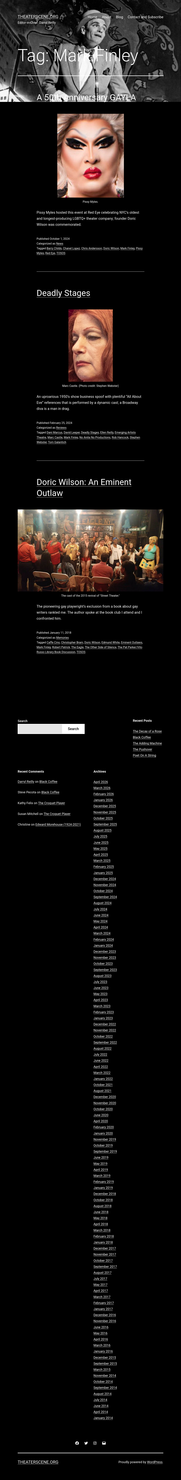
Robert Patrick (61, 647)
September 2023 (105, 970)
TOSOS (60, 253)
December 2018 (105, 1194)
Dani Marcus (54, 432)
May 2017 (100, 1284)
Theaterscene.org (38, 16)
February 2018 (104, 1236)
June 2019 (101, 1157)
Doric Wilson (111, 248)
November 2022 (105, 1030)
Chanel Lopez (71, 248)
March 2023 (102, 1006)
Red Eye (50, 253)
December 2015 (105, 1357)
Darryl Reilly (26, 781)
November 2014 (105, 1375)
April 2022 (101, 1067)
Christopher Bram (72, 642)
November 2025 (105, 812)
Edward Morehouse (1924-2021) (58, 824)
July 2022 (100, 1054)
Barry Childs (54, 248)
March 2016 (102, 1345)
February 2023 (104, 1012)
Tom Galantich (57, 442)
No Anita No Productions (94, 437)
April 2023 (101, 1000)
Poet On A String (144, 755)
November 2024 (105, 885)
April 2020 (101, 1121)
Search (23, 721)
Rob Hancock (120, 437)
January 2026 (103, 800)
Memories (62, 637)
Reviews (61, 427)
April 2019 (101, 1169)
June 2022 (101, 1060)
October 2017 (103, 1260)
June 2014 (101, 1406)
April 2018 (101, 1224)
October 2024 (103, 891)
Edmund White (110, 642)
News (59, 243)
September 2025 (105, 824)
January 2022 (103, 1079)
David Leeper (72, 432)
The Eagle (77, 647)
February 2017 (104, 1303)
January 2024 (103, 945)
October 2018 (103, 1200)
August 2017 (103, 1272)
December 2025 (105, 806)
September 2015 (105, 1363)
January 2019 (103, 1188)
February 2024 (104, 939)
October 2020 (103, 1109)
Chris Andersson (91, 248)
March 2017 (102, 1297)
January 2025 (103, 873)
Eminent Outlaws (131, 642)
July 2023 (100, 982)
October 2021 (103, 1085)
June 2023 (101, 988)
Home (92, 17)
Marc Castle (55, 437)
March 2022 (102, 1073)
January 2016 (103, 1351)
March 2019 (102, 1176)
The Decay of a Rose (147, 731)
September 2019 (105, 1151)
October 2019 (103, 1145)
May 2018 (100, 1218)
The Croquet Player (51, 803)
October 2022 (103, 1036)
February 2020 (104, 1127)
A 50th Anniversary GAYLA (86, 97)
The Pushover (142, 749)
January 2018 (103, 1242)
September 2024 (105, 897)
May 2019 (100, 1163)
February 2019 (104, 1182)
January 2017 (103, 1309)
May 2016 (100, 1333)
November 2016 (105, 1321)
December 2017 (105, 1248)
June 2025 (101, 842)
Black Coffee (142, 737)
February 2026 (104, 794)
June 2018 (101, 1212)
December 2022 (105, 1024)
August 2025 (103, 830)
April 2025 (101, 854)
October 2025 (103, 818)
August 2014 (103, 1394)
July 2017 (100, 1278)
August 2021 (103, 1091)
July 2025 (100, 836)
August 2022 (103, 1048)
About (106, 17)
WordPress (154, 1462)
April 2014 (101, 1412)
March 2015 (102, 1369)
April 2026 (101, 782)
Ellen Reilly (106, 432)
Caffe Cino (53, 642)
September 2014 (105, 1387)
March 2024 (102, 933)
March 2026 (102, 788)
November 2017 (105, 1254)
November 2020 (105, 1103)
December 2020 (105, 1097)
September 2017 (105, 1266)
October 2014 (103, 1381)
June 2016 (101, 1327)
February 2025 (104, 866)
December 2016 (105, 1315)
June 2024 (101, 915)
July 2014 (100, 1400)
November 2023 (105, 957)
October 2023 (103, 963)
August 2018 (103, 1206)
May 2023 (100, 994)
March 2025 (102, 860)
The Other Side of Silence (100, 647)
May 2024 (100, 921)
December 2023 (105, 951)
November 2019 (105, 1139)
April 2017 (101, 1291)
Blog (119, 17)
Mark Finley (127, 248)
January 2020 (103, 1133)
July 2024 (100, 909)
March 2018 (102, 1230)
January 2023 (103, 1018)
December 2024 (105, 879)
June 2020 (101, 1115)
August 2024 (103, 903)
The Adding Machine (147, 743)
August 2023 (103, 976)
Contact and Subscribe (145, 17)
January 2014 (103, 1418)
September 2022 (105, 1042)
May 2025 (100, 848)
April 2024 (101, 927)
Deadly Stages (63, 293)
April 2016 (101, 1339)
